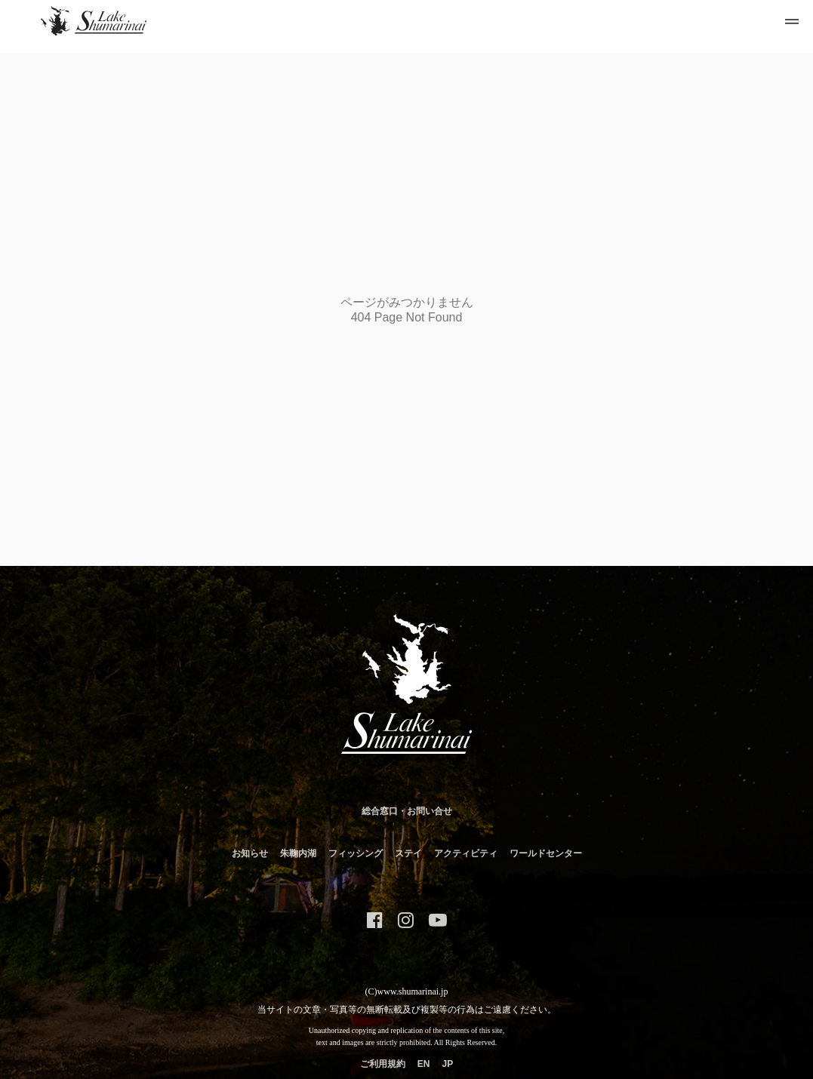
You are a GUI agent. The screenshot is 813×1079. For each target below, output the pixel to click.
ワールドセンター (546, 853)
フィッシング (355, 853)
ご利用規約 (382, 1064)
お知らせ (250, 853)
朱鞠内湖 (298, 853)
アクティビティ (465, 853)
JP (447, 1064)
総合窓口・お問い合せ (407, 811)
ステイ (408, 853)
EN (423, 1064)
